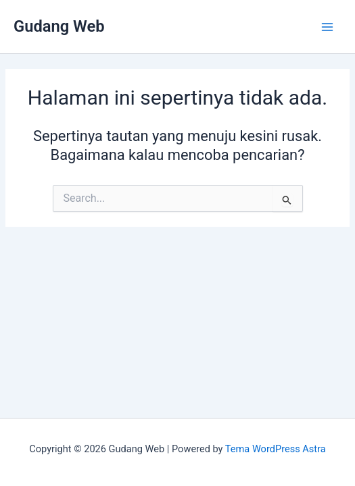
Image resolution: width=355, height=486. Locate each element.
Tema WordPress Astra (275, 449)
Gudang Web (59, 26)
